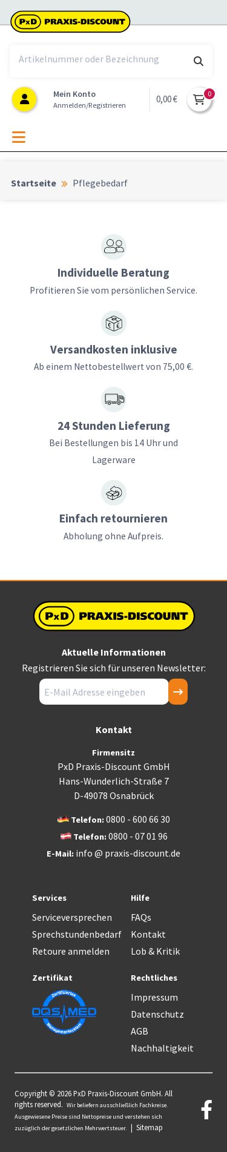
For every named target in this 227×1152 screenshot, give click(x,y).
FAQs (141, 917)
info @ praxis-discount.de (128, 853)
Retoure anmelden (71, 951)
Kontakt (148, 934)
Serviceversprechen (72, 917)
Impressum (154, 997)
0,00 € (166, 99)
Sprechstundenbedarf (77, 934)
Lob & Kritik (155, 951)
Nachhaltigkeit (162, 1048)
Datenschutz (157, 1014)
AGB (139, 1031)
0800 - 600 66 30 (138, 819)
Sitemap (149, 1127)
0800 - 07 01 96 (138, 836)
